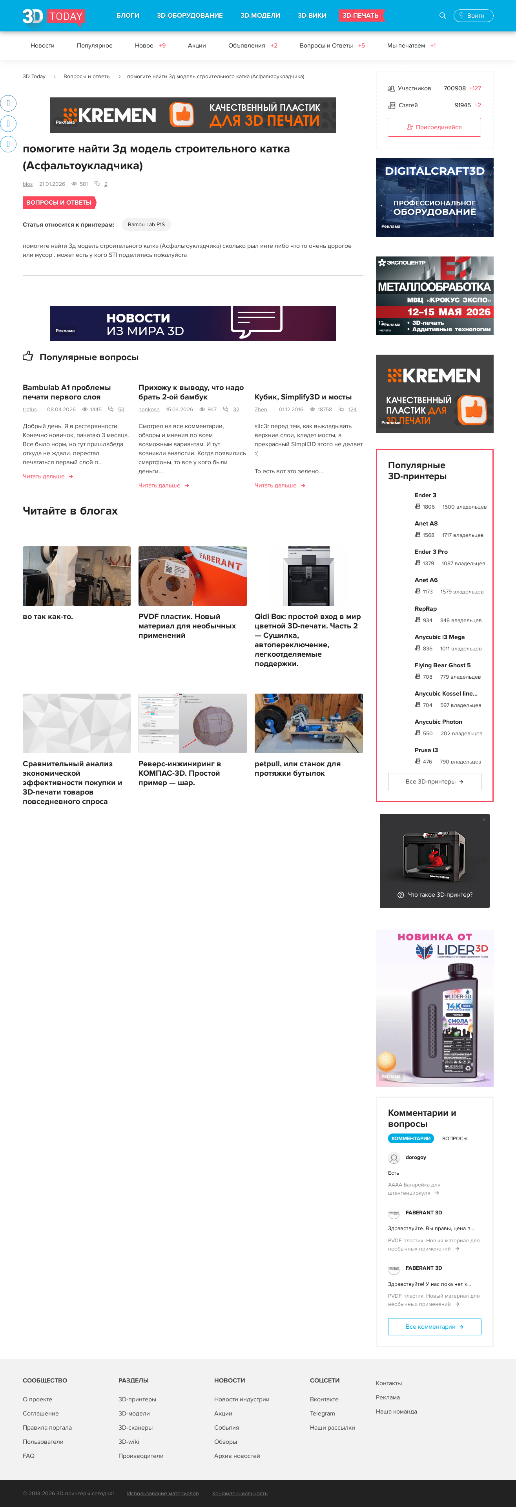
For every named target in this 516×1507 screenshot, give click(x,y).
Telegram (322, 1413)
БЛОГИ (128, 16)
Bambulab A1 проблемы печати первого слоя (67, 392)
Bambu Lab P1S (146, 224)
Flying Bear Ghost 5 (443, 665)
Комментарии (411, 1138)
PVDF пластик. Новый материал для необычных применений (187, 626)
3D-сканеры (136, 1428)
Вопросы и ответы (87, 76)
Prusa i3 (426, 750)
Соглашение (41, 1413)
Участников (414, 88)
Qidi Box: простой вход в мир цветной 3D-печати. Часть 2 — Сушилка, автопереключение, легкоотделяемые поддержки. (308, 640)
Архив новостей (237, 1456)
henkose (149, 409)
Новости (43, 45)
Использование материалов (163, 1493)
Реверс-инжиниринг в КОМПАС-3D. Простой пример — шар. (180, 773)
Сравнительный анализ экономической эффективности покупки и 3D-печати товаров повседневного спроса (72, 782)
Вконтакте (324, 1399)
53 (121, 409)
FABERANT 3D (424, 1212)
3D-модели (134, 1413)
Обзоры (225, 1442)
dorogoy (416, 1157)
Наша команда (396, 1411)
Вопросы (454, 1138)
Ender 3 (425, 495)
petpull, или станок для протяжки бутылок (298, 768)
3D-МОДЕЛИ (260, 16)
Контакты (389, 1383)
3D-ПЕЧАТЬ (361, 16)
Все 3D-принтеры (431, 782)
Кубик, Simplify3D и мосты (303, 397)
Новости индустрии (242, 1399)
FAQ (29, 1456)
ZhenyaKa (264, 409)
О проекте (37, 1399)
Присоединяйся (434, 127)
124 (352, 409)
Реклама (65, 122)
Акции (197, 45)
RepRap (426, 609)
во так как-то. (48, 616)
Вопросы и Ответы (332, 45)
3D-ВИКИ (312, 16)
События (226, 1428)
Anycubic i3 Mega (440, 637)
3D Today (34, 76)
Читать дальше (44, 476)
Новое (150, 45)
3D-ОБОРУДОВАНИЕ (190, 16)
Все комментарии (431, 1327)
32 (236, 409)
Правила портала (47, 1428)
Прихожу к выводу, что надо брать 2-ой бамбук (191, 392)
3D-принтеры (137, 1399)
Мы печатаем (411, 45)
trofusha (32, 409)
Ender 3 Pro (431, 552)
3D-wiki (129, 1442)
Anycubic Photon (438, 722)
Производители (141, 1456)
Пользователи (43, 1442)
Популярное (95, 45)
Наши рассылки (332, 1428)
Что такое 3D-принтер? (440, 895)
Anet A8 (426, 523)
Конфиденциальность (240, 1493)
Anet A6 (426, 580)
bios (28, 184)
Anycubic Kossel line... (446, 694)
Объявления (252, 45)
